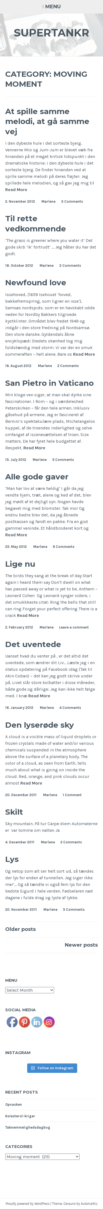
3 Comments (72, 201)
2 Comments (68, 366)
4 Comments (70, 708)
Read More (16, 189)
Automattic (89, 1204)
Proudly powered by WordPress (27, 1204)
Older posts (20, 929)
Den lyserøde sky (39, 725)
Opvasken (13, 1104)
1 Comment (72, 795)
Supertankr (51, 32)
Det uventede (33, 644)
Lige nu (20, 564)
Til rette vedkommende (35, 223)
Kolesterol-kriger (20, 1116)
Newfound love (35, 282)
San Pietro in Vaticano (49, 383)
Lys (12, 859)
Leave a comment (74, 627)
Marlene (48, 201)
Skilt (14, 812)
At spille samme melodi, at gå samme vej (47, 121)
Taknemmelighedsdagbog (27, 1127)
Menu (53, 7)
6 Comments (63, 547)
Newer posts (81, 945)
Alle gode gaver (36, 476)
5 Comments (63, 460)
